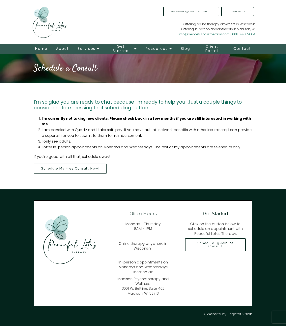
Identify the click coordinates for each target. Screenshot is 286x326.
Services (86, 48)
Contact (242, 48)
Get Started (121, 48)
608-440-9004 (243, 34)
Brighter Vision (239, 314)
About (62, 48)
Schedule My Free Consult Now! (70, 168)
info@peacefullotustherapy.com (204, 34)
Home (41, 48)
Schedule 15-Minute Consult (191, 11)
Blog (185, 48)
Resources (157, 48)
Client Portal (211, 48)
